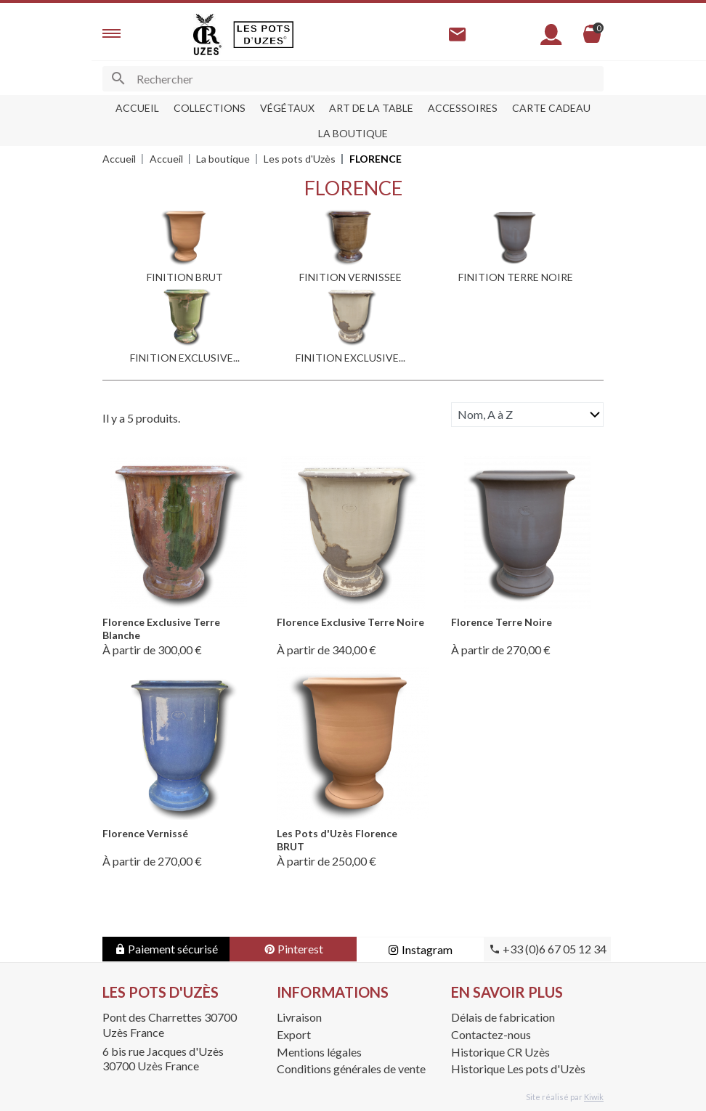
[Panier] (592, 34)
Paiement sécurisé (166, 949)
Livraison (299, 1017)
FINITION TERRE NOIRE (515, 277)
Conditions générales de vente (351, 1068)
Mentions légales (319, 1052)
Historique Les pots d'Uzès (518, 1068)
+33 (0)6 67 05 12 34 (547, 949)
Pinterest (293, 949)
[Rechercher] (353, 78)
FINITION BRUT (185, 277)
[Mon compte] (551, 34)
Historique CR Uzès (500, 1052)
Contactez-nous (491, 1034)
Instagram (420, 949)
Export (294, 1034)
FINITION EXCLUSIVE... (185, 357)
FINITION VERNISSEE (350, 277)
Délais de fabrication (503, 1017)
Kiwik (594, 1097)
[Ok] (118, 78)
